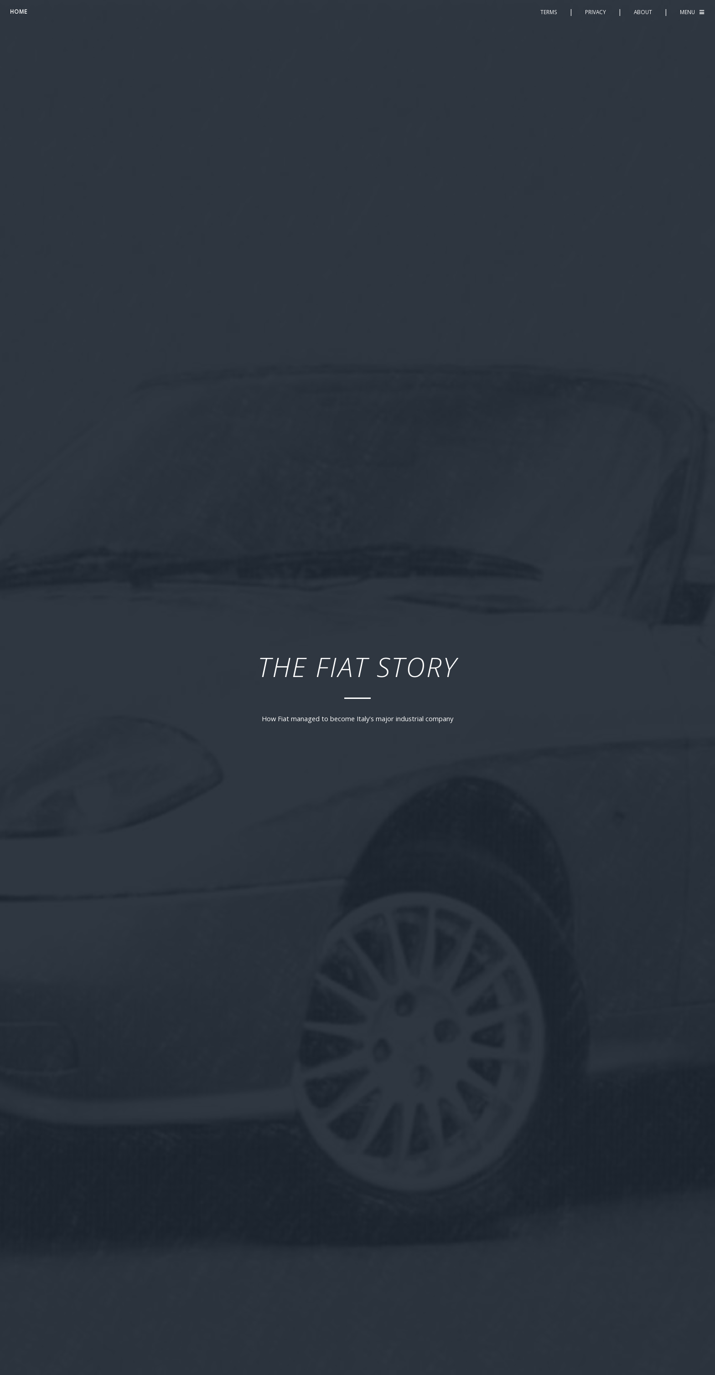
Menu (687, 11)
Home (18, 11)
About (643, 11)
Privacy (595, 11)
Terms (548, 11)
